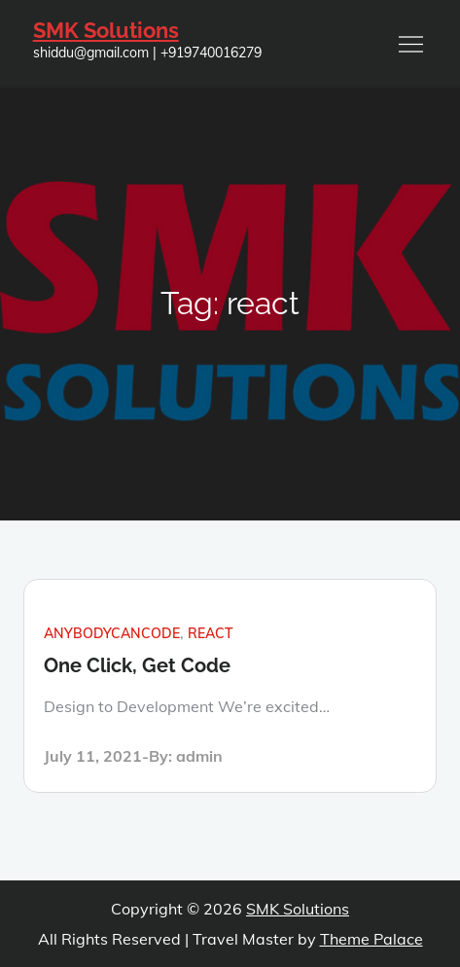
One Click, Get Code (137, 665)
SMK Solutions (106, 30)
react (210, 633)
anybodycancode (112, 633)
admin (199, 756)
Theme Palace (371, 939)
